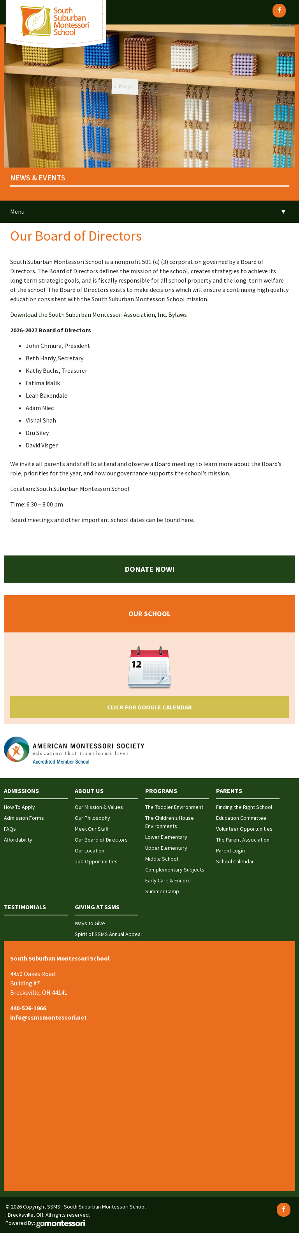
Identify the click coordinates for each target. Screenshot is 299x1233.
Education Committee (241, 817)
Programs (161, 791)
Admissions (21, 791)
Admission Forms (24, 817)
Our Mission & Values (99, 806)
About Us (89, 791)
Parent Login (230, 850)
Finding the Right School (244, 806)
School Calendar (235, 861)
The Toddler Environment (174, 806)
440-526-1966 (28, 1008)
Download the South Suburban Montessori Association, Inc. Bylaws (98, 314)
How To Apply (19, 806)
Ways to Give (90, 923)
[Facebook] (279, 10)
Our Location (89, 850)
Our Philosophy (92, 817)
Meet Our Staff (92, 828)
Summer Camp (162, 891)
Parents (229, 791)
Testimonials (25, 907)
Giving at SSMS (97, 907)
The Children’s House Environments (169, 822)
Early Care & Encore (168, 880)
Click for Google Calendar (149, 707)
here (187, 520)
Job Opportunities (96, 861)
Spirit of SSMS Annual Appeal (108, 934)
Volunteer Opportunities (244, 828)
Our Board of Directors (101, 839)
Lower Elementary (166, 836)
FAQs (10, 828)
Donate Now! (150, 569)
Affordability (18, 839)
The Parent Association (242, 839)
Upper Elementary (166, 847)
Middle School (161, 858)
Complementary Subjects (174, 869)
